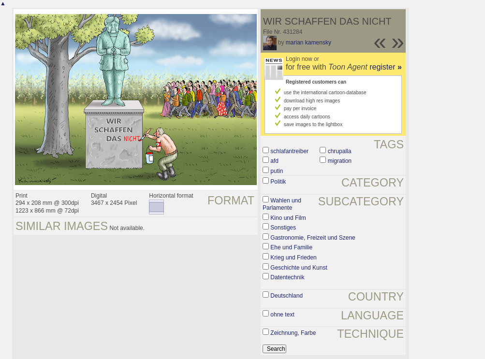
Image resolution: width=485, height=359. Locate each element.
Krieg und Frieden (293, 257)
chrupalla (340, 151)
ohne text (282, 314)
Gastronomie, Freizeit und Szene (312, 237)
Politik (278, 181)
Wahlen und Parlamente (282, 204)
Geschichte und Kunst (298, 267)
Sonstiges (283, 227)
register (385, 67)
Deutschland (286, 295)
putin (276, 171)
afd (274, 161)
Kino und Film (288, 218)
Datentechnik (287, 277)
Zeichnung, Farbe (293, 333)
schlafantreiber (289, 151)
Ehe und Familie (291, 247)
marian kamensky (308, 42)
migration (340, 161)
